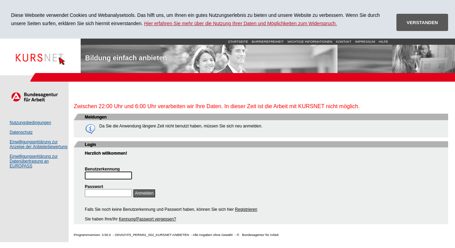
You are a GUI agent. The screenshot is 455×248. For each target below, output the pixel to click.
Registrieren (246, 209)
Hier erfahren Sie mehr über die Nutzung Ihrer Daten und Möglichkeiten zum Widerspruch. (240, 23)
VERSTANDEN (422, 22)
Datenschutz (21, 132)
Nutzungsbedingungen (30, 122)
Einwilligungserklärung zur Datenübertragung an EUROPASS (34, 161)
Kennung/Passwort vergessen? (147, 219)
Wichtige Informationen (309, 41)
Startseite (40, 56)
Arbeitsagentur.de (34, 96)
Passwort (94, 186)
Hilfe (383, 41)
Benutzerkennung (102, 169)
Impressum (365, 41)
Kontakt (344, 41)
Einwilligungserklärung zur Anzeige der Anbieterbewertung (38, 144)
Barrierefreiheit (268, 41)
